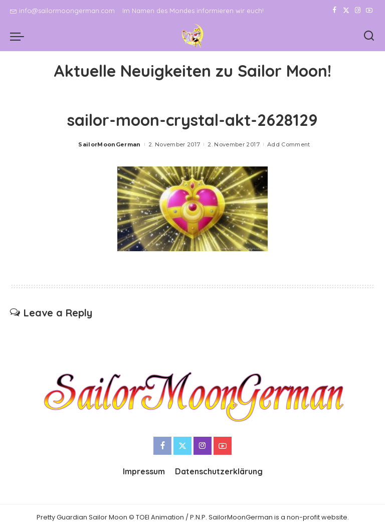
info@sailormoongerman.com (62, 11)
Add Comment (288, 144)
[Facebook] (334, 11)
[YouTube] (369, 11)
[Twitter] (346, 11)
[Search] (369, 36)
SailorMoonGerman (109, 144)
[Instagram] (357, 11)
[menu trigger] (19, 36)
